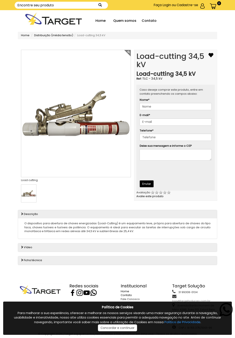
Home (100, 20)
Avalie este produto (153, 194)
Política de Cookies (117, 307)
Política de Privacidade (182, 322)
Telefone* (147, 131)
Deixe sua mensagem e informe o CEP (166, 146)
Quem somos (124, 20)
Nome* (145, 100)
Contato (149, 20)
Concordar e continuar (117, 328)
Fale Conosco (130, 299)
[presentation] (167, 170)
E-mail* (145, 115)
